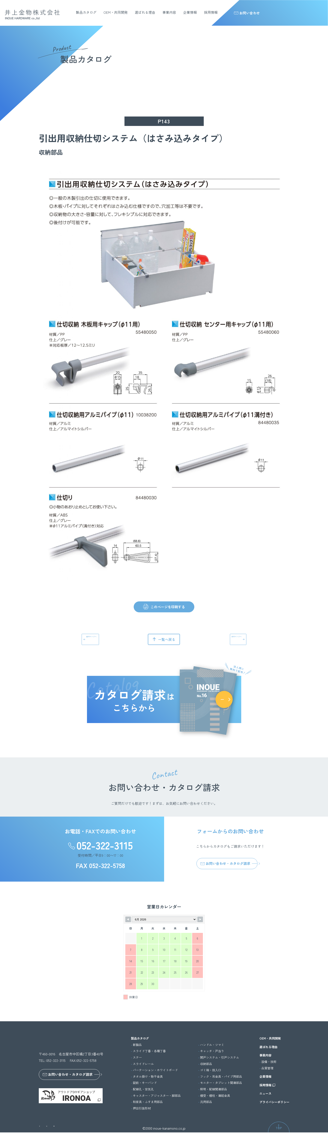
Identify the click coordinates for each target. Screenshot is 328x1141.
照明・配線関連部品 (213, 1089)
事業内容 (169, 12)
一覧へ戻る (166, 639)
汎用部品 (206, 1102)
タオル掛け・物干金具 (148, 1076)
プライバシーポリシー (274, 1102)
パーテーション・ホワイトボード (155, 1070)
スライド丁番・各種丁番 (149, 1051)
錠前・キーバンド (145, 1083)
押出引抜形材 (142, 1108)
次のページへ (226, 639)
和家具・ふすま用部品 (148, 1102)
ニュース (265, 1093)
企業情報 (190, 12)
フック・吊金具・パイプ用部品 (221, 1076)
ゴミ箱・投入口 (210, 1070)
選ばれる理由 (145, 12)
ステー (137, 1057)
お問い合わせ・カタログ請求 (225, 863)
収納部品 (206, 1064)
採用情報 (211, 12)
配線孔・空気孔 (143, 1089)
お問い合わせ (247, 12)
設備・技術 (268, 1062)
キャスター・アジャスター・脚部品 (157, 1096)
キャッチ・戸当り (212, 1051)
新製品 (137, 1045)
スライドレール (143, 1064)
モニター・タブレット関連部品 (221, 1083)
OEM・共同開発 (115, 12)
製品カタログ (86, 12)
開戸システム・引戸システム (219, 1057)
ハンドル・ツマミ (212, 1045)
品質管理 (267, 1068)
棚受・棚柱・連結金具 (215, 1096)
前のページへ (102, 639)
